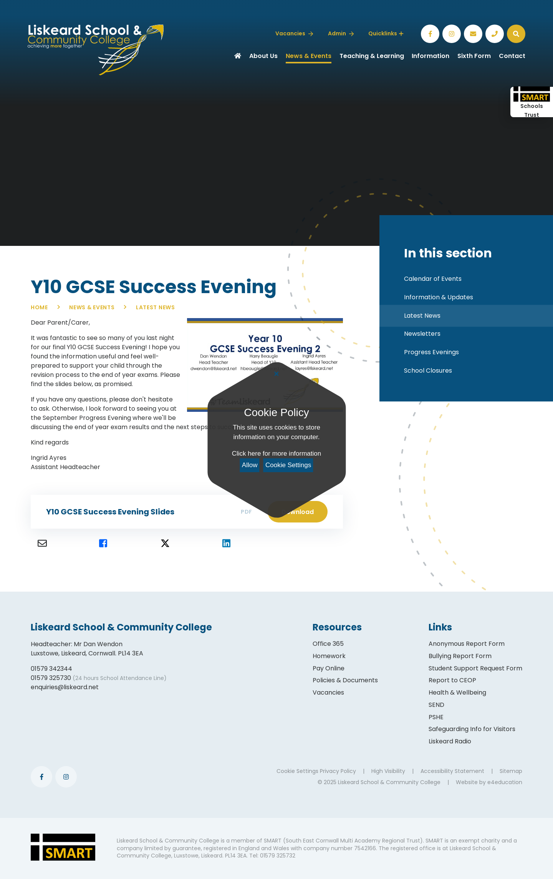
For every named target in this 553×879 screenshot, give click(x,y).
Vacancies (328, 692)
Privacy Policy (338, 771)
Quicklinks (385, 33)
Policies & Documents (345, 680)
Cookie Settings (288, 465)
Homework (329, 656)
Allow (250, 465)
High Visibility (388, 771)
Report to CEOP (452, 680)
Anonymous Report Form (467, 643)
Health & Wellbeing (457, 692)
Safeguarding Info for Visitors (472, 729)
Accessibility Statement (452, 771)
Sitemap (511, 771)
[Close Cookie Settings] (276, 374)
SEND (436, 704)
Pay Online (328, 668)
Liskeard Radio (450, 741)
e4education (504, 782)
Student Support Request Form (475, 668)
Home (39, 307)
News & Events (91, 307)
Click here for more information (276, 453)
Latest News (155, 307)
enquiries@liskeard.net (65, 687)
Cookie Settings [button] (297, 771)
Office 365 (328, 643)
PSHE (436, 717)
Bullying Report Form (460, 656)
